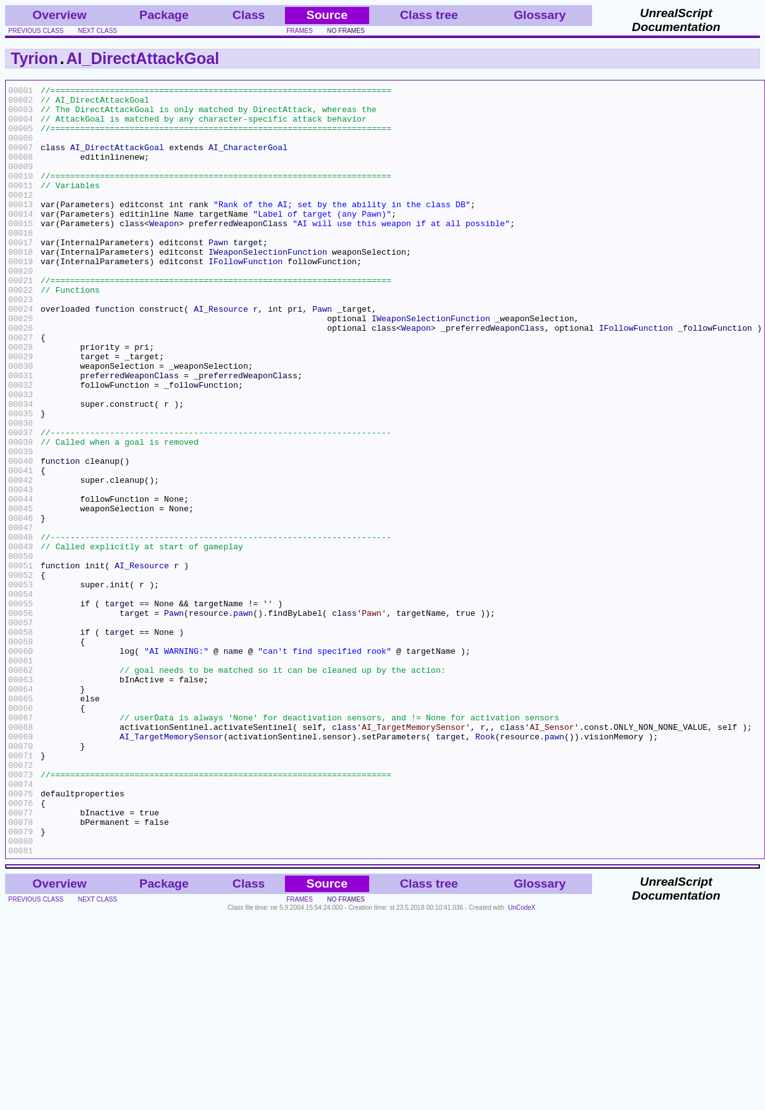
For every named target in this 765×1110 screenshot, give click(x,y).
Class (248, 15)
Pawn (218, 274)
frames (299, 30)
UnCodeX (521, 1061)
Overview (59, 15)
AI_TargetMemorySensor (172, 867)
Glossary (540, 15)
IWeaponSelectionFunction (267, 285)
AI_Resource (221, 354)
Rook (485, 867)
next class (97, 30)
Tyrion (34, 58)
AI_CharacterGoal (248, 160)
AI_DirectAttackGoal (143, 58)
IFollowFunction (245, 297)
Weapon (164, 251)
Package (164, 15)
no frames (346, 30)
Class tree (429, 15)
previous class (35, 30)
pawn (243, 719)
